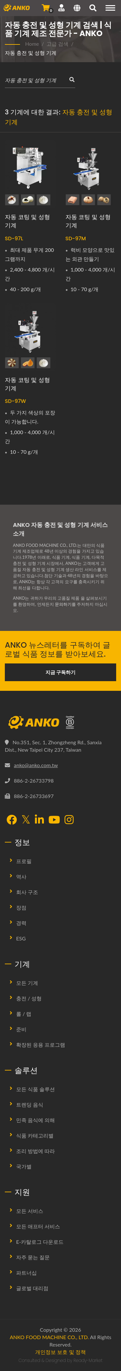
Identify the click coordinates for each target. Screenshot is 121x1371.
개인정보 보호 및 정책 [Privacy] (60, 1352)
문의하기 (63, 604)
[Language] (77, 8)
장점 (21, 907)
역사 (21, 876)
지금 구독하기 (60, 672)
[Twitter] (25, 820)
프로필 (24, 861)
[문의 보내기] (46, 7)
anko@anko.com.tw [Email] (36, 765)
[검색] (93, 8)
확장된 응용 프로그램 (40, 1045)
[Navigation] (110, 8)
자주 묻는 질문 (33, 1257)
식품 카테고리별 (35, 1135)
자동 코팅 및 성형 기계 (27, 221)
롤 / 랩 (23, 1014)
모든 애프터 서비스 (38, 1226)
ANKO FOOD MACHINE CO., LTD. (49, 1337)
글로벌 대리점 (32, 1288)
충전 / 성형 (29, 998)
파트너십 (26, 1273)
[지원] (61, 7)
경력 (21, 923)
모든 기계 (27, 983)
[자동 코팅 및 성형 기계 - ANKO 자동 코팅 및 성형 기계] (30, 174)
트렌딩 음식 (29, 1104)
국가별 (24, 1166)
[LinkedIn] (39, 820)
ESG (21, 938)
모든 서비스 (29, 1211)
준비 (21, 1029)
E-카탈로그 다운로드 (40, 1242)
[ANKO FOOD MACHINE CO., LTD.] (60, 722)
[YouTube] (54, 820)
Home (32, 44)
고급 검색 (57, 44)
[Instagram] (69, 820)
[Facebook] (11, 820)
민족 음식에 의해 (35, 1120)
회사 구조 (27, 892)
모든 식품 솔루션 (35, 1089)
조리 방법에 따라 (35, 1151)
